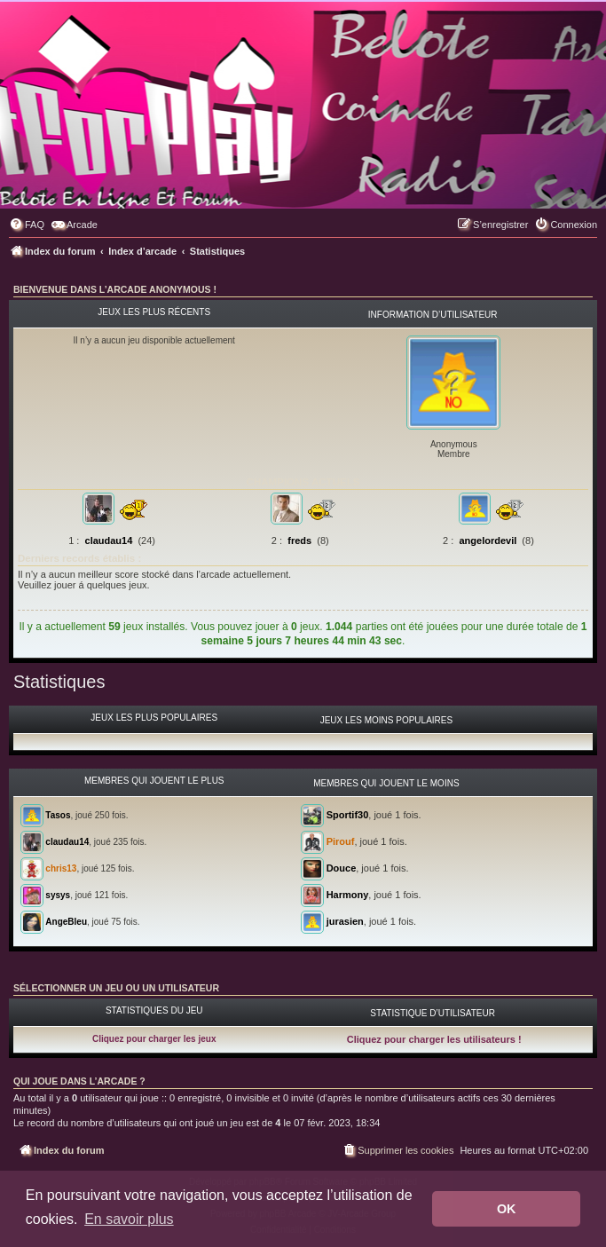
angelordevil (487, 540)
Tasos (57, 814)
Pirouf (341, 841)
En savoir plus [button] (129, 1219)
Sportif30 (348, 814)
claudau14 (109, 540)
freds (299, 540)
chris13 (60, 867)
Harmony (348, 894)
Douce (342, 868)
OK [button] (506, 1209)
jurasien (345, 921)
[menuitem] (26, 224)
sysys (57, 894)
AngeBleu (66, 921)
